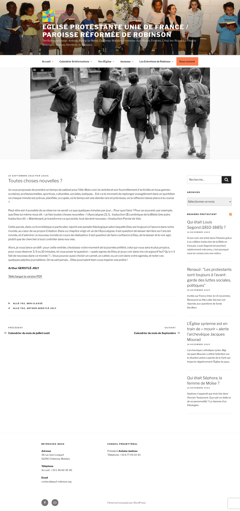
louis (45, 176)
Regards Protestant (202, 214)
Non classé (35, 303)
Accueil (48, 61)
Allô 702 (19, 303)
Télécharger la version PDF (25, 276)
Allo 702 (19, 308)
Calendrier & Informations (75, 61)
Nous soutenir (187, 61)
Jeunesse (127, 61)
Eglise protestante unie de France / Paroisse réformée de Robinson (115, 30)
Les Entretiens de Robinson (156, 61)
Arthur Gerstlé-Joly (42, 308)
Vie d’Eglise (106, 61)
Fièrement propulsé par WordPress (126, 502)
